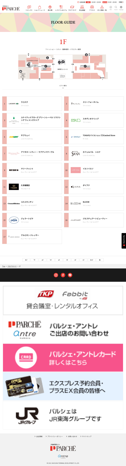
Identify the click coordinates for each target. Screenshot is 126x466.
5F (51, 260)
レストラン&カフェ (61, 10)
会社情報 (39, 436)
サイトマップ (86, 436)
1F (83, 260)
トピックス (29, 10)
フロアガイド (72, 10)
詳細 (120, 2)
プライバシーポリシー (55, 436)
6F (43, 260)
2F (75, 260)
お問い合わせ (72, 436)
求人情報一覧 (102, 10)
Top (3, 266)
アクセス (92, 10)
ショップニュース (39, 10)
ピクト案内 (63, 86)
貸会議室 (82, 10)
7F (34, 260)
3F (67, 260)
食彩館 (50, 10)
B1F (91, 260)
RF (26, 260)
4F (59, 260)
